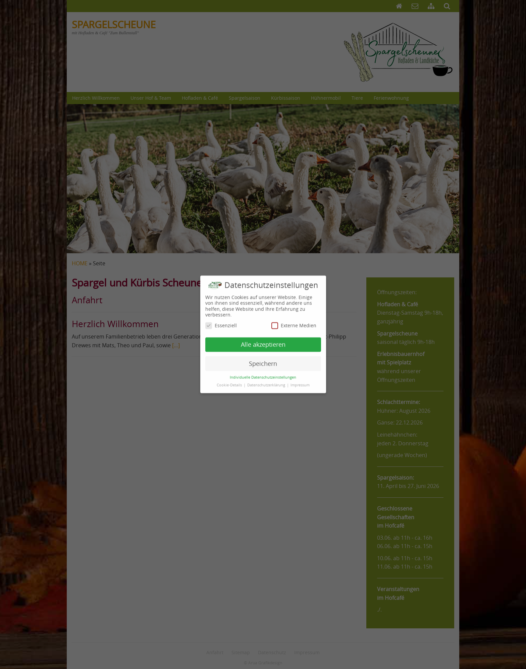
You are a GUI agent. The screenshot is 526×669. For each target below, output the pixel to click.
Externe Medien (293, 317)
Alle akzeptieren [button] (263, 336)
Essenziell (221, 317)
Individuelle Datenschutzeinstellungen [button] (263, 368)
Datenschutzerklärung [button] (266, 376)
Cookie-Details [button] (230, 376)
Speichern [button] (263, 355)
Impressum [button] (300, 376)
